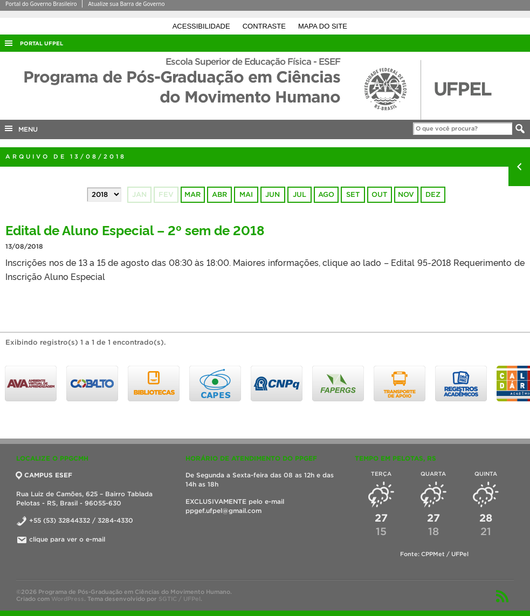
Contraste (265, 26)
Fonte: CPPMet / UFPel (434, 554)
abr (219, 194)
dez (432, 194)
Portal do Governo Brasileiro (41, 4)
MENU (20, 128)
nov (406, 194)
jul (299, 194)
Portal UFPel (41, 43)
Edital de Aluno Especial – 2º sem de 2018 (134, 229)
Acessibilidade (202, 26)
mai (246, 194)
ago (326, 194)
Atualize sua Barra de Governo (126, 4)
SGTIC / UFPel (180, 599)
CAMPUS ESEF (44, 474)
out (379, 194)
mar (192, 194)
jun (272, 194)
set (353, 194)
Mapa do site (322, 26)
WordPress (67, 599)
